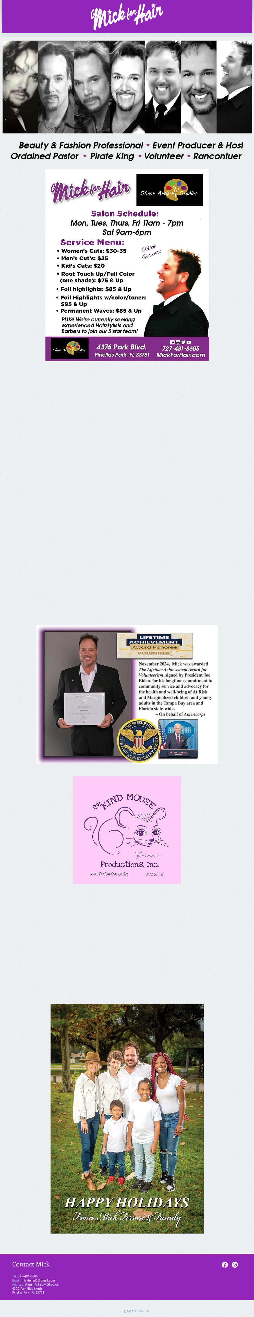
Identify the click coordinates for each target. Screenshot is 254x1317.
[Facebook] (225, 1265)
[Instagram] (235, 1265)
